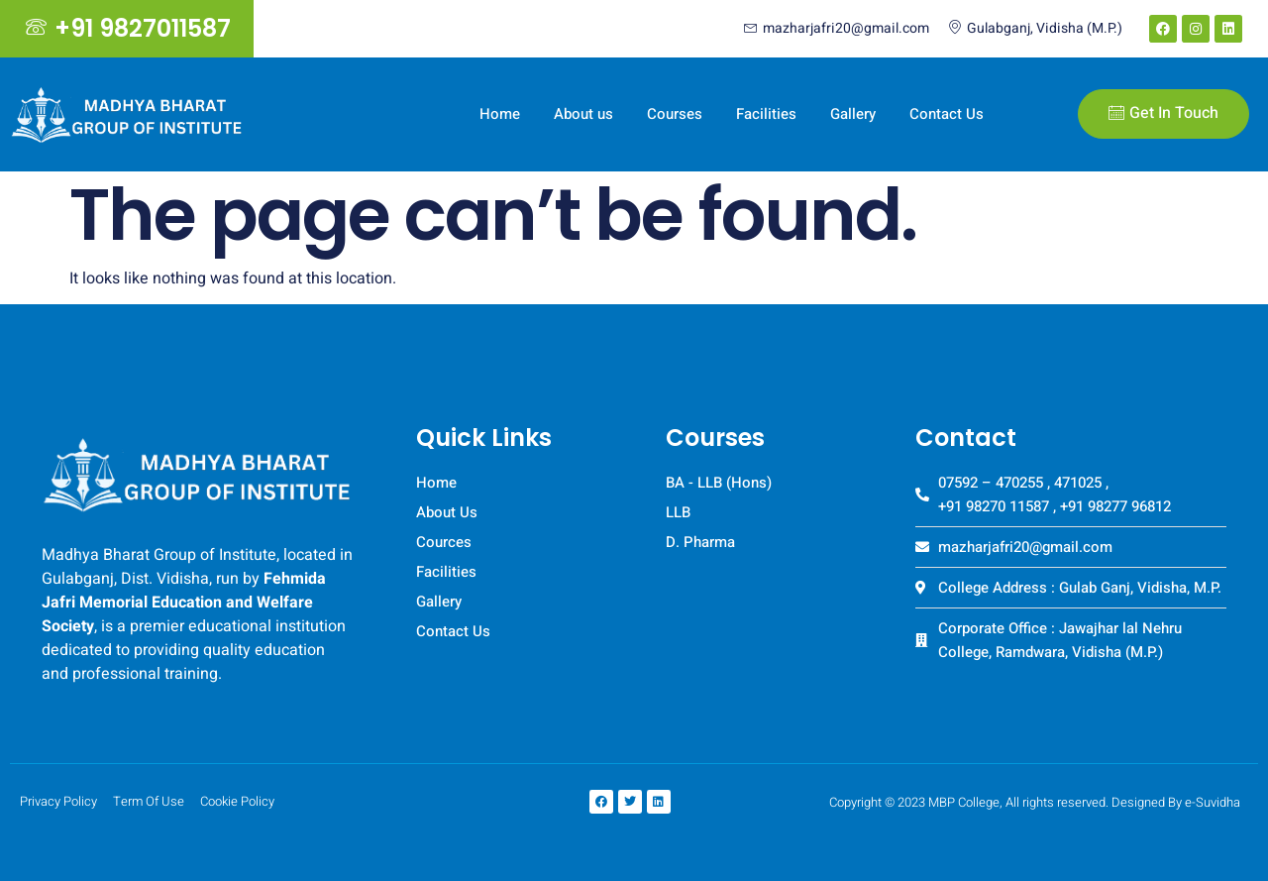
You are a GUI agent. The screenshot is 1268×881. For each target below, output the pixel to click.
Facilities (766, 114)
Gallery (853, 114)
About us (583, 114)
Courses (674, 114)
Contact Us (946, 114)
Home (499, 114)
